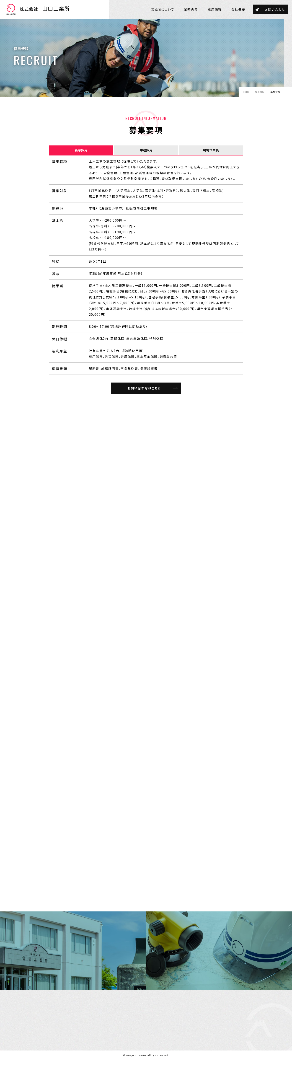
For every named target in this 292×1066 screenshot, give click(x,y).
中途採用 (146, 151)
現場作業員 (211, 151)
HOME (244, 92)
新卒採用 (81, 151)
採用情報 (259, 92)
